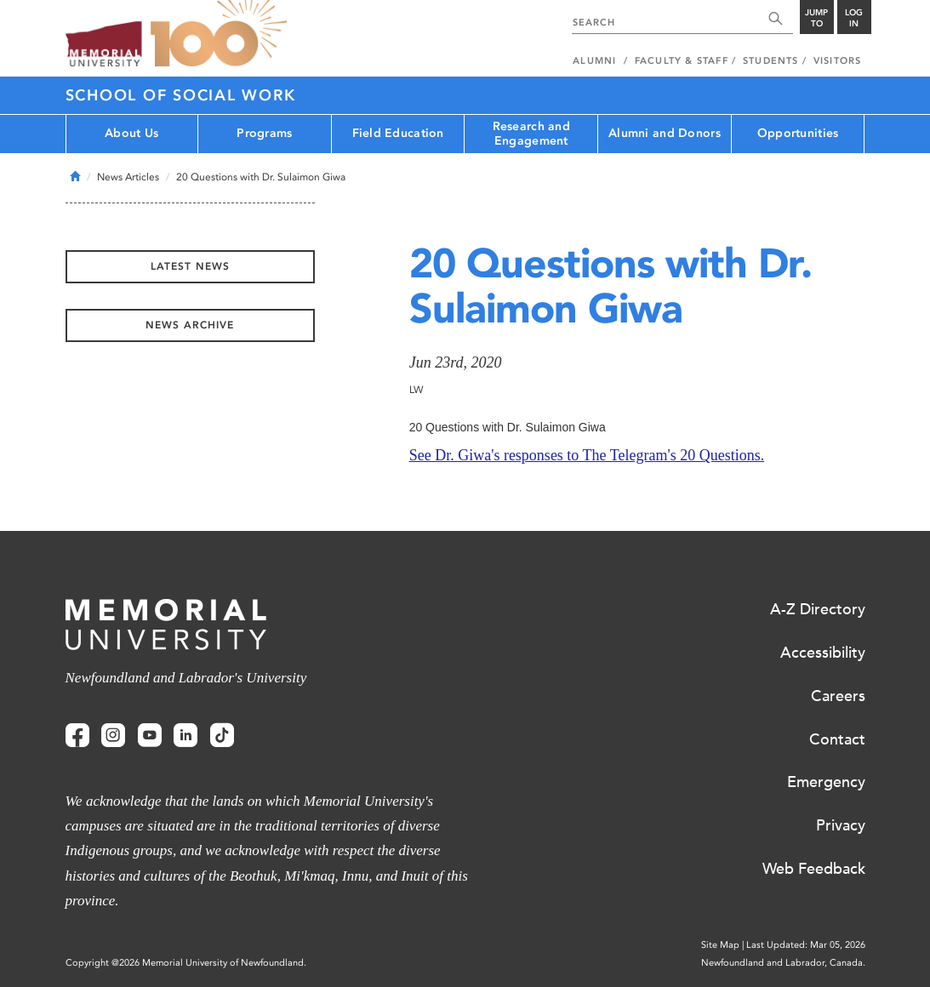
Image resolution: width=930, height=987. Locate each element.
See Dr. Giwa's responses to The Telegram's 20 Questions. (587, 455)
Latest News (190, 266)
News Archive (189, 325)
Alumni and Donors (664, 133)
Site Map (720, 944)
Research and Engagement (531, 133)
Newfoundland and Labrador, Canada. (783, 962)
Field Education (398, 133)
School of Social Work (181, 95)
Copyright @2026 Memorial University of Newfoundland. (186, 962)
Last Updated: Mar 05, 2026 (805, 944)
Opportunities (798, 133)
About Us (131, 133)
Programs (264, 133)
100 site (218, 34)
